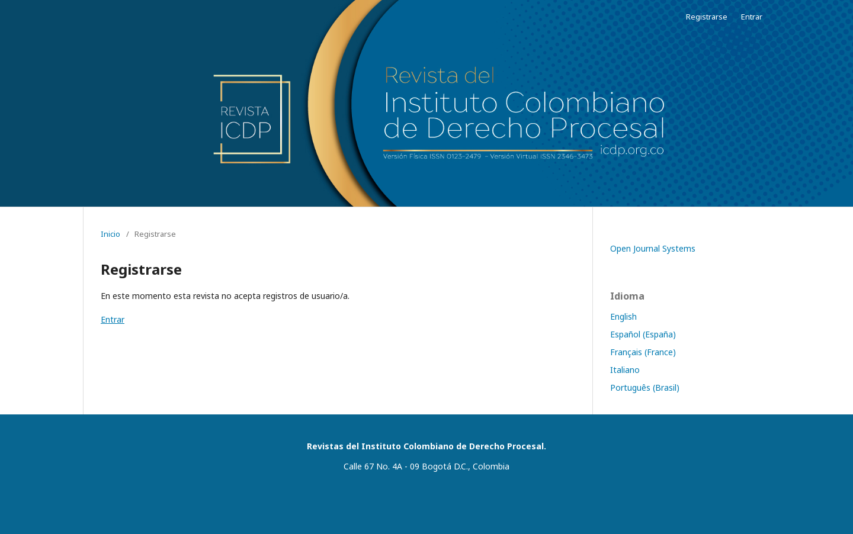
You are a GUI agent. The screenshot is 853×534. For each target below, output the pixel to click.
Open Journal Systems (652, 248)
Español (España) (643, 334)
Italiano (625, 369)
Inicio (110, 234)
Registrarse (706, 16)
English (623, 316)
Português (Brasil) (644, 387)
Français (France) (643, 352)
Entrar (751, 16)
